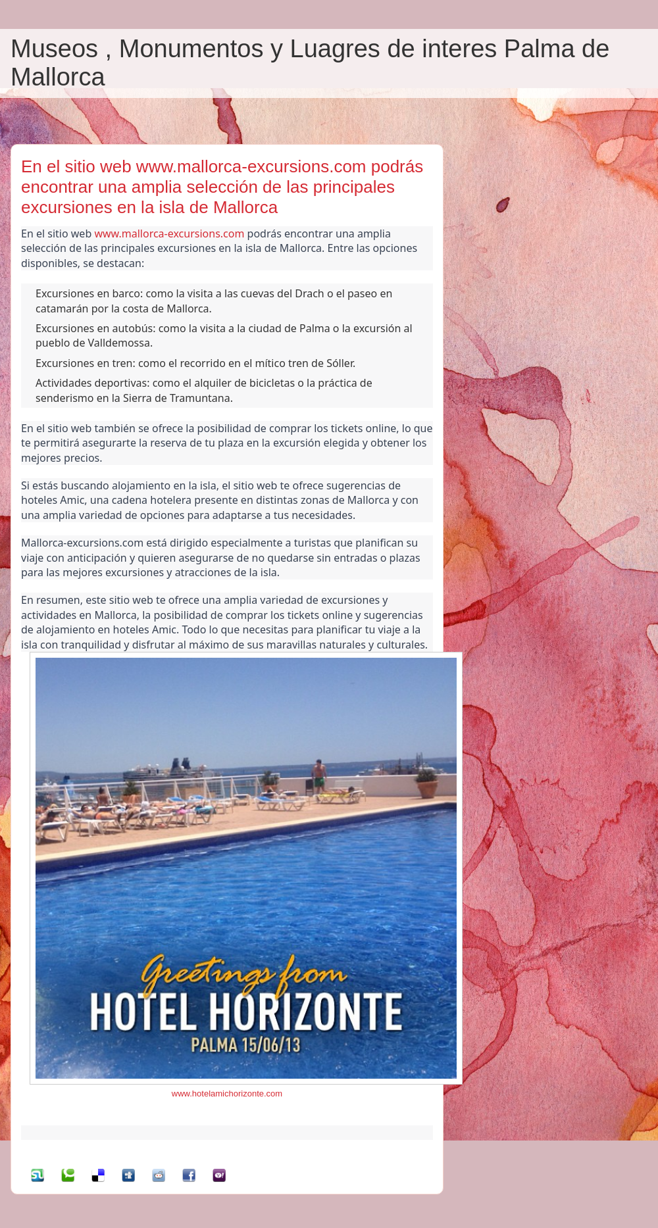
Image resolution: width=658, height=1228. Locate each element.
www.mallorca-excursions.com (169, 233)
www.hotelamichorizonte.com (227, 1093)
